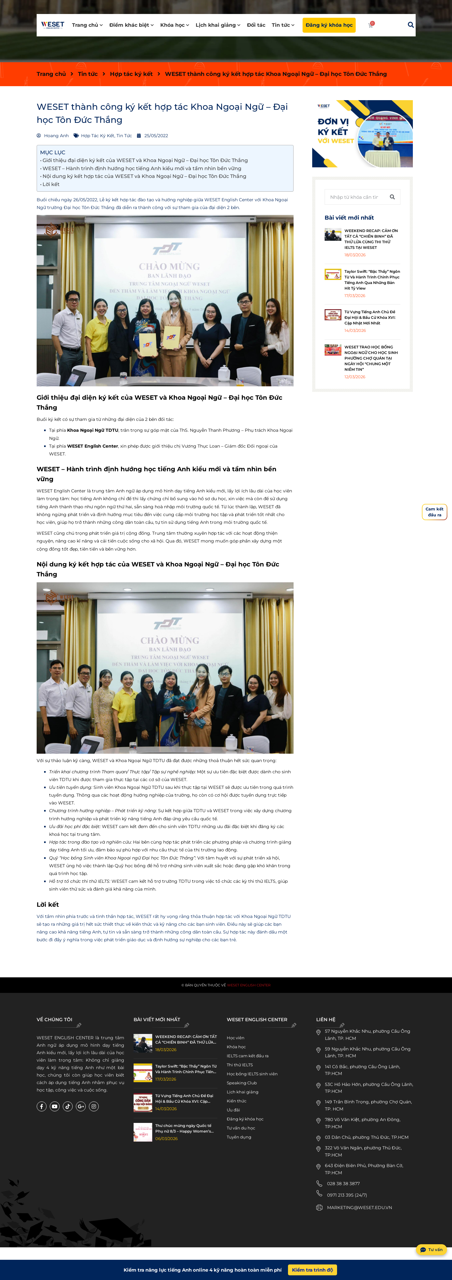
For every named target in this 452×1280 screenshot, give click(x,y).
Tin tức (283, 25)
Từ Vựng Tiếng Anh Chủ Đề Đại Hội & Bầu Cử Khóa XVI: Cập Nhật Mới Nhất (370, 317)
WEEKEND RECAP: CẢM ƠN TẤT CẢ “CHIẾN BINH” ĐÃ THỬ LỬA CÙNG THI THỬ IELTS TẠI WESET (186, 1039)
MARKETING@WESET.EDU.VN (359, 1207)
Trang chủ (87, 25)
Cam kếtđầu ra (435, 511)
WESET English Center (249, 985)
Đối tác (256, 25)
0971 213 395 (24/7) (347, 1195)
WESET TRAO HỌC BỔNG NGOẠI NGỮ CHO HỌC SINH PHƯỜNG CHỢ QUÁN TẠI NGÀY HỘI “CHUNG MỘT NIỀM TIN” (371, 358)
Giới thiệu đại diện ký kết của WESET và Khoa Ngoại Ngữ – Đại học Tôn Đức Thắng (145, 160)
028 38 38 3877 (343, 1183)
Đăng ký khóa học (329, 25)
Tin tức (88, 74)
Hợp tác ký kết (131, 74)
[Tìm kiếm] (392, 196)
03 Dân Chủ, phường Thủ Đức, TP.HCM (367, 1137)
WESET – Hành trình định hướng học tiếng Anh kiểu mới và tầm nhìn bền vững (142, 168)
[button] (411, 25)
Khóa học (174, 25)
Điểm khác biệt (131, 25)
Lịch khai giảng (218, 25)
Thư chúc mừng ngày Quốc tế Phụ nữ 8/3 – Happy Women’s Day (183, 1128)
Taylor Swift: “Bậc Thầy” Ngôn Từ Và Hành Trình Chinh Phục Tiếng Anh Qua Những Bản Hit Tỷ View (186, 1069)
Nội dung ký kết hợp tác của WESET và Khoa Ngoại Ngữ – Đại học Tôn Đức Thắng (144, 176)
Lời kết (51, 184)
